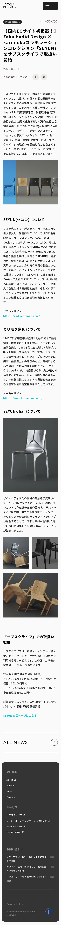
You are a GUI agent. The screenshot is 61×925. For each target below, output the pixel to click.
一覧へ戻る (51, 21)
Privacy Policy (15, 904)
